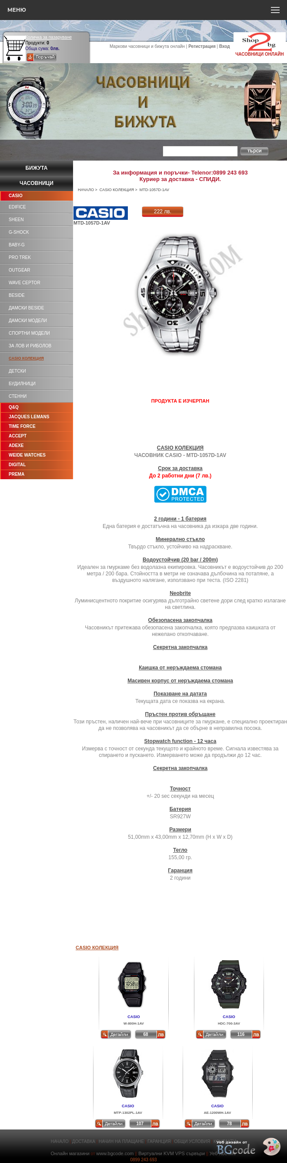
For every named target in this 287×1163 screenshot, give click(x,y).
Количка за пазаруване (48, 37)
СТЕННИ (18, 396)
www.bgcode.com (114, 1153)
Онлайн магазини (69, 1153)
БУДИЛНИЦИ (22, 383)
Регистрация (202, 46)
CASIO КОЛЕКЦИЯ (117, 190)
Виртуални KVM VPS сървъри (171, 1153)
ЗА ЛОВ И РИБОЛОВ (30, 345)
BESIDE (17, 295)
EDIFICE (17, 207)
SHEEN (16, 219)
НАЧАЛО (86, 190)
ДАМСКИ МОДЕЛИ (28, 320)
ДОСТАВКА (83, 1141)
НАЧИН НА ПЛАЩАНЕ (121, 1141)
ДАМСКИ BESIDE (26, 308)
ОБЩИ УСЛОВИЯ (192, 1141)
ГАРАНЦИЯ (158, 1141)
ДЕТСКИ (17, 371)
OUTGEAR (19, 270)
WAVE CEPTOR (24, 282)
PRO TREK (20, 257)
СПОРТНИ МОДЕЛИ (29, 333)
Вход (224, 46)
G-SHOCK (19, 232)
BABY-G (17, 244)
